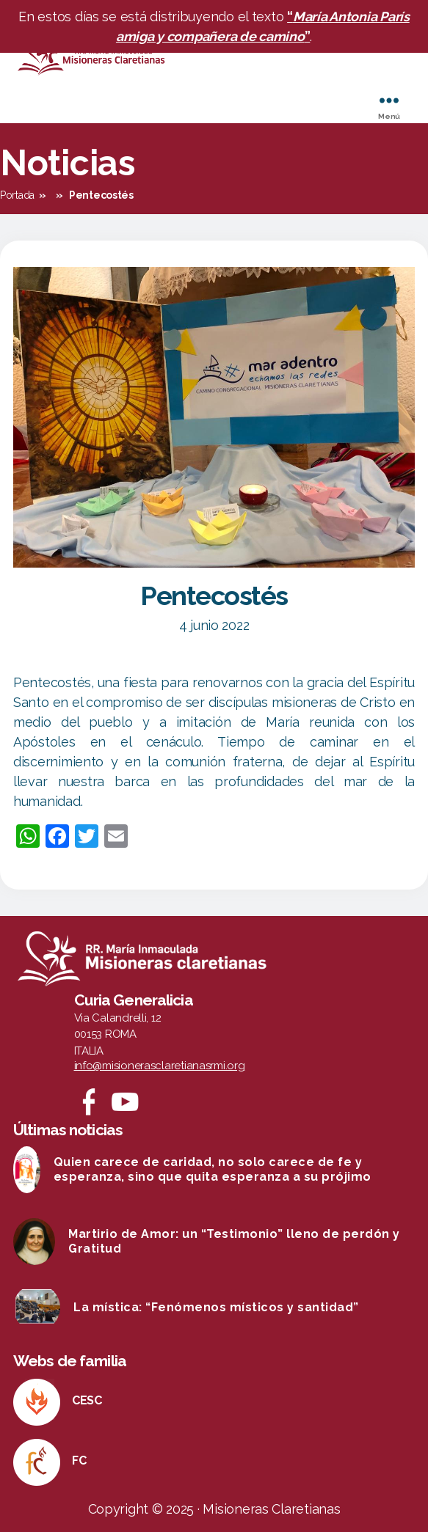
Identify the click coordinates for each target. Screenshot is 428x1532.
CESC (87, 1400)
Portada (17, 195)
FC (79, 1460)
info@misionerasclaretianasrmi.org (159, 1065)
